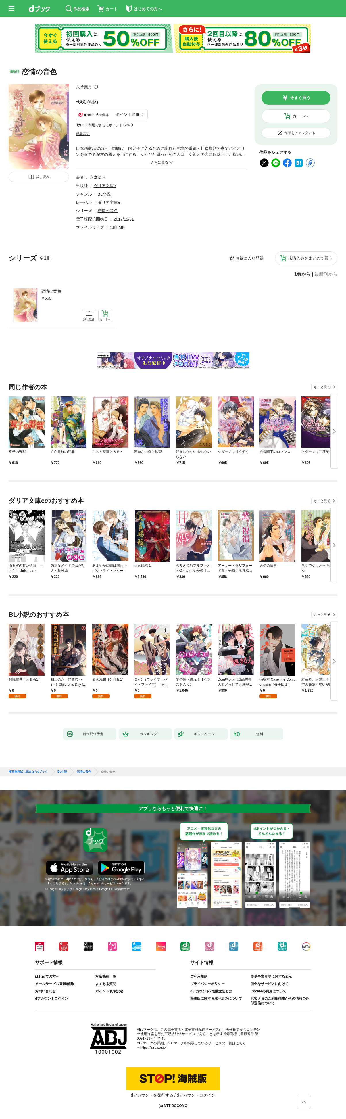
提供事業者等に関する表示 (271, 976)
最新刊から (325, 274)
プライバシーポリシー (207, 984)
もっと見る (322, 387)
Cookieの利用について (268, 991)
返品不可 (83, 134)
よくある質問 (105, 984)
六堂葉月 (84, 87)
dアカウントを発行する (152, 1095)
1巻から (302, 274)
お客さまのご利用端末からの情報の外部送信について (280, 1001)
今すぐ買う (300, 97)
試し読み (42, 177)
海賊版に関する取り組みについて (216, 999)
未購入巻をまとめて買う (310, 258)
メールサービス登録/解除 (54, 984)
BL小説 (104, 194)
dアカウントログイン (51, 999)
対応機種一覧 (105, 976)
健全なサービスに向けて (270, 984)
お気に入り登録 (249, 258)
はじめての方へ (47, 976)
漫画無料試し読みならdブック (28, 771)
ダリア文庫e (105, 185)
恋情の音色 (51, 291)
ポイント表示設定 (109, 991)
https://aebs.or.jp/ (153, 1047)
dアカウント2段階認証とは (211, 991)
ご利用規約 (198, 976)
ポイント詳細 (128, 114)
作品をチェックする (299, 133)
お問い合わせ (45, 991)
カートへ (300, 116)
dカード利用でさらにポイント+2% (103, 125)
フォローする (96, 87)
